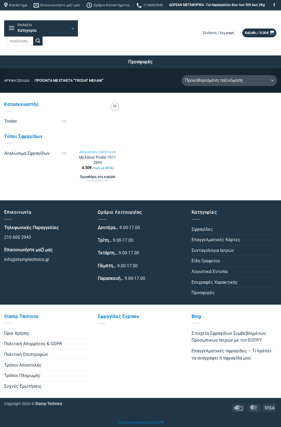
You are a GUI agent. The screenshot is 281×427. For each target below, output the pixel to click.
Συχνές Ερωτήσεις (23, 386)
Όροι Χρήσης (17, 333)
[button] (41, 28)
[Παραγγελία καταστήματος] (229, 80)
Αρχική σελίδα (16, 80)
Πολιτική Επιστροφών (26, 354)
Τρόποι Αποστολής (23, 365)
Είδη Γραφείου (206, 260)
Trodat (10, 121)
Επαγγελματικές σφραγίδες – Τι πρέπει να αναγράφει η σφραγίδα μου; (231, 354)
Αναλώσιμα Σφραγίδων (27, 153)
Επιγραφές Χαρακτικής (215, 282)
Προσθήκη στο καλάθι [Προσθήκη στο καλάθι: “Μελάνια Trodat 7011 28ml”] (98, 177)
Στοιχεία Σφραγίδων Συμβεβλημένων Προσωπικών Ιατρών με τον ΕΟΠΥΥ (229, 337)
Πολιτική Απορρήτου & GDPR (33, 343)
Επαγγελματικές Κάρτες (216, 239)
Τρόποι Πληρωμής (22, 375)
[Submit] (38, 41)
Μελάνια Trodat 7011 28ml (97, 160)
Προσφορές (203, 292)
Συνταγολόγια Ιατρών (213, 250)
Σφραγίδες (202, 229)
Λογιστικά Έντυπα (209, 271)
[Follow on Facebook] (274, 5)
